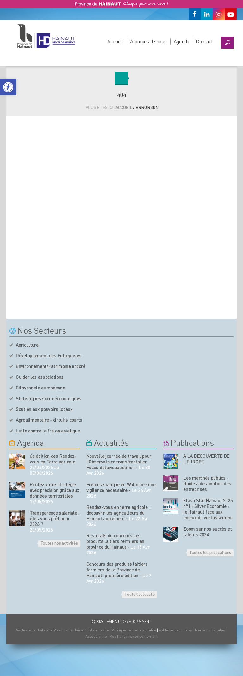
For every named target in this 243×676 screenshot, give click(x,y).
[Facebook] (195, 14)
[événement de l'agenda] (17, 461)
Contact (204, 41)
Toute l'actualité (139, 594)
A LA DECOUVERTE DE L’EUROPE (206, 459)
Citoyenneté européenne (40, 387)
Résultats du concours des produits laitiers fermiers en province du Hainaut (115, 541)
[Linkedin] (207, 14)
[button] (8, 87)
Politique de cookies (175, 630)
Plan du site (99, 630)
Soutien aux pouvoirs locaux (44, 409)
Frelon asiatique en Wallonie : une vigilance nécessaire (121, 487)
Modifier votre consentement (133, 636)
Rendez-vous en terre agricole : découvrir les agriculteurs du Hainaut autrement (118, 513)
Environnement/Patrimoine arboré (50, 366)
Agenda (181, 41)
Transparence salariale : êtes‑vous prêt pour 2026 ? (55, 518)
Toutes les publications (210, 552)
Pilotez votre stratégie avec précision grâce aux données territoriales (54, 489)
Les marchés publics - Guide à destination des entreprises (207, 483)
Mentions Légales (210, 630)
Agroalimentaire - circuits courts (49, 420)
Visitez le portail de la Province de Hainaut (51, 630)
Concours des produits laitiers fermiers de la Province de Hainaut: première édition (117, 569)
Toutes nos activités (59, 543)
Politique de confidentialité (134, 630)
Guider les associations (40, 377)
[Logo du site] (45, 36)
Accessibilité (96, 636)
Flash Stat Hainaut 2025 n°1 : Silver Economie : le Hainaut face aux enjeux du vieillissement (208, 509)
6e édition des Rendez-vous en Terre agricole (53, 458)
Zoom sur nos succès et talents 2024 (207, 532)
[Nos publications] (170, 461)
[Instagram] (219, 14)
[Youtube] (231, 14)
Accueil (115, 41)
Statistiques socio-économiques (48, 398)
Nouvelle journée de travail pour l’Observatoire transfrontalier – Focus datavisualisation (118, 461)
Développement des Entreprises (48, 355)
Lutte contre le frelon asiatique (48, 430)
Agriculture (27, 344)
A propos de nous (148, 41)
